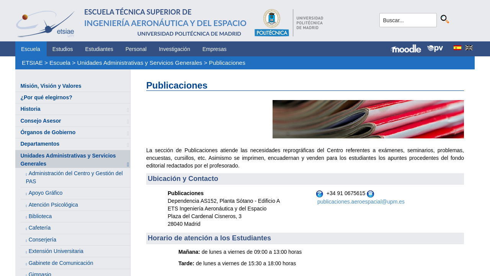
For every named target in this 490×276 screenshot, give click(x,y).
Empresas (215, 49)
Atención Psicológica (53, 205)
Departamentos (39, 144)
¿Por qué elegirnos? (46, 97)
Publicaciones (227, 62)
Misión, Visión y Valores (50, 86)
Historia (30, 109)
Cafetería (40, 228)
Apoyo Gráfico (46, 193)
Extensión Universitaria (56, 251)
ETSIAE (32, 62)
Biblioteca (40, 216)
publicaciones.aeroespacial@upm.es (361, 202)
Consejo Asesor (40, 121)
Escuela (30, 49)
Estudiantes (99, 49)
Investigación (174, 49)
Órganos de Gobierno (47, 132)
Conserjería (42, 240)
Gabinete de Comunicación (61, 263)
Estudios (62, 49)
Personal (136, 49)
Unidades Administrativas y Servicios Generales (140, 62)
